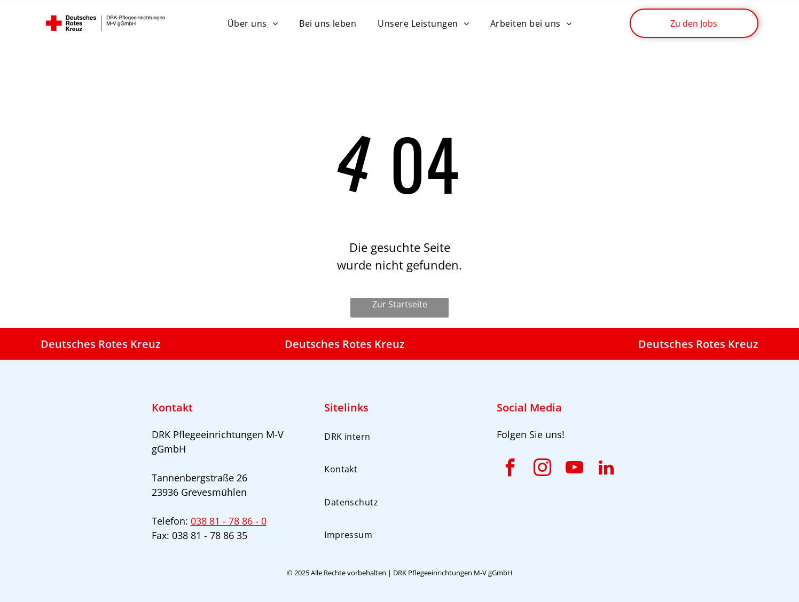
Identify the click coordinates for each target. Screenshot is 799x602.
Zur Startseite (399, 304)
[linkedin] (606, 469)
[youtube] (574, 469)
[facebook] (510, 469)
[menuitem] (252, 22)
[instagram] (542, 469)
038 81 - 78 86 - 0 (229, 520)
